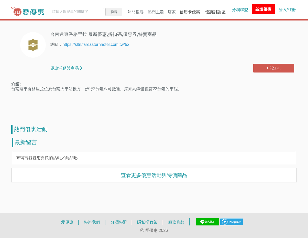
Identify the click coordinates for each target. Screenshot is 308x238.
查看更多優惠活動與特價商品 (154, 175)
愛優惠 (67, 222)
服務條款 (176, 222)
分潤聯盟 (240, 9)
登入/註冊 (287, 9)
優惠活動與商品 (66, 68)
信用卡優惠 (190, 12)
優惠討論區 (215, 12)
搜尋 (114, 11)
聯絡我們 (92, 222)
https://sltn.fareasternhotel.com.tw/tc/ (95, 44)
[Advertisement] (154, 108)
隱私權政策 (147, 222)
